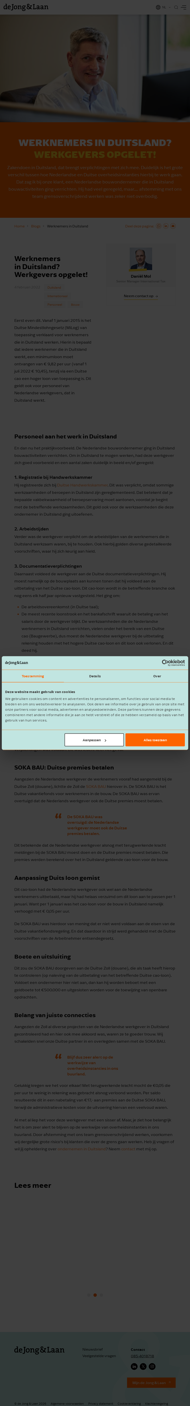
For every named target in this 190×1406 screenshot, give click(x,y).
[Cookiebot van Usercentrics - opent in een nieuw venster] (165, 662)
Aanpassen (94, 740)
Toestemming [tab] (33, 676)
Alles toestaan (155, 740)
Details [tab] (95, 676)
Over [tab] (157, 676)
